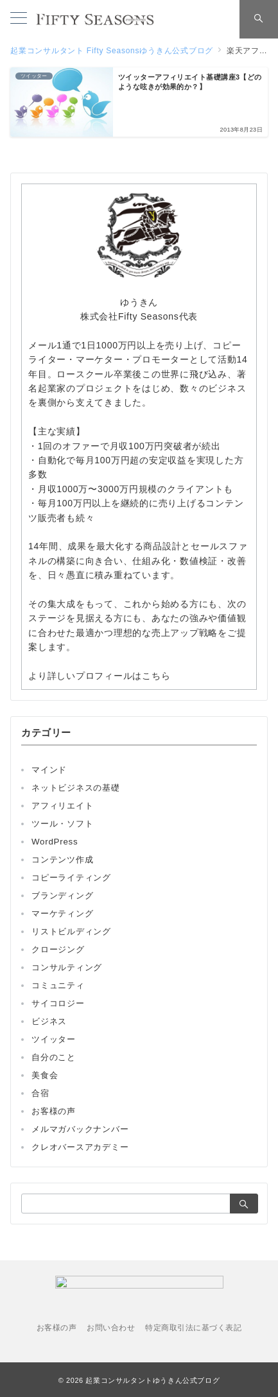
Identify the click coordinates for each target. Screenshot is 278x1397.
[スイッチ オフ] (258, 19)
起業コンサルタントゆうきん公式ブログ (152, 1380)
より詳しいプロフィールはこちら (99, 676)
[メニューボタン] (18, 19)
